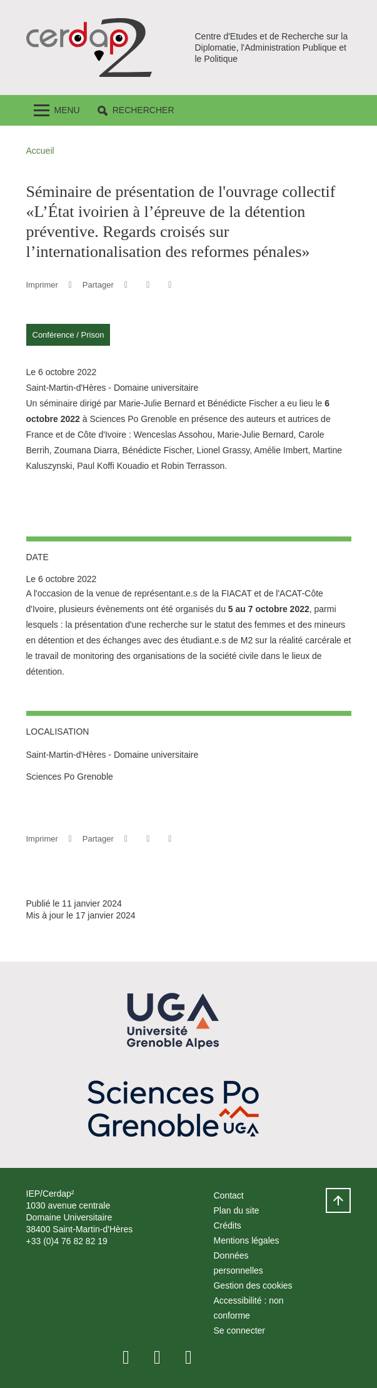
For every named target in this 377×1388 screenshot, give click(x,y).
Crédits (227, 1225)
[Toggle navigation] (57, 110)
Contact (228, 1195)
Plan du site (236, 1210)
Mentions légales (246, 1240)
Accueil (40, 151)
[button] (136, 110)
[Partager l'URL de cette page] (170, 284)
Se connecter (239, 1330)
